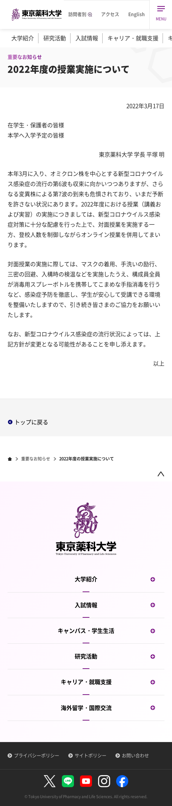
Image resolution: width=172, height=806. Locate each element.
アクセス (110, 14)
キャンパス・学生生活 (111, 630)
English (136, 14)
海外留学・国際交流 (113, 708)
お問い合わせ (135, 755)
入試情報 (86, 38)
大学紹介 (22, 38)
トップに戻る (31, 422)
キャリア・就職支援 (133, 38)
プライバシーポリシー (36, 755)
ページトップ (160, 474)
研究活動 (54, 38)
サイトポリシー (90, 755)
